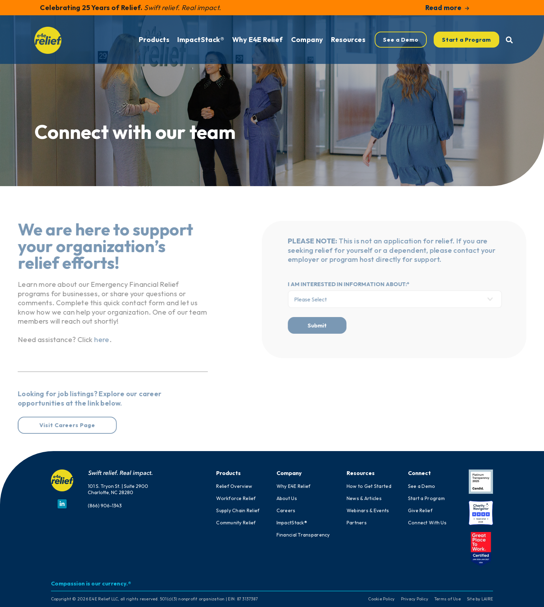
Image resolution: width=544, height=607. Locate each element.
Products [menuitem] (154, 45)
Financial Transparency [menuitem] (303, 535)
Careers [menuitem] (286, 510)
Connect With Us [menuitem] (427, 522)
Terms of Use (447, 598)
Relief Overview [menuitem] (234, 486)
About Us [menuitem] (287, 498)
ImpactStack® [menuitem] (200, 45)
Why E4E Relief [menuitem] (257, 45)
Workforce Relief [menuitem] (236, 498)
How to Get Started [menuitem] (369, 486)
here (84, 339)
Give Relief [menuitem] (420, 510)
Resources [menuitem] (348, 45)
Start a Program (466, 45)
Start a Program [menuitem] (426, 498)
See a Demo (400, 45)
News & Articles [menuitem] (364, 498)
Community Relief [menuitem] (236, 522)
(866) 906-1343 (105, 505)
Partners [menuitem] (357, 522)
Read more (447, 7)
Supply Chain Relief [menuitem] (238, 510)
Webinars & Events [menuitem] (368, 510)
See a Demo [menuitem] (421, 486)
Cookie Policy (381, 598)
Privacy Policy (414, 598)
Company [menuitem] (307, 45)
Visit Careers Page (50, 425)
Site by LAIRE (480, 598)
